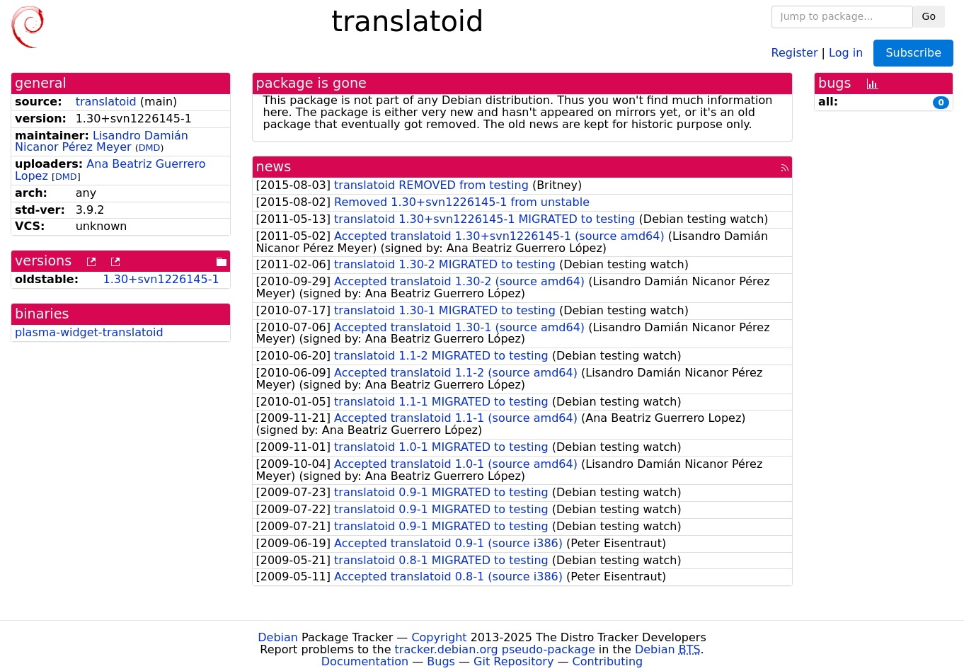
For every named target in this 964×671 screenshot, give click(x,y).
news (274, 167)
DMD (150, 147)
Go (929, 16)
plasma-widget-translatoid (89, 332)
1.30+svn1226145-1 (161, 279)
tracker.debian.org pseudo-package (495, 649)
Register (794, 52)
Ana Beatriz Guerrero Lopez (110, 170)
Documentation (364, 661)
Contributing (608, 661)
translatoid (106, 101)
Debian (278, 637)
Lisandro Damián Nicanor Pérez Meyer (101, 141)
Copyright (438, 637)
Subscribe (913, 52)
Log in (846, 52)
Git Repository (513, 661)
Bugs (441, 661)
